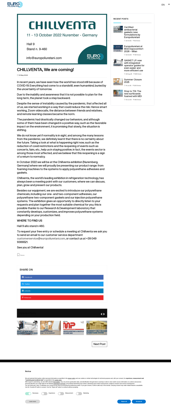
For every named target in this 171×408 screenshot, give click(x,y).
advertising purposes (59, 383)
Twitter (26, 284)
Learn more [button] (32, 401)
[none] (164, 4)
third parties (56, 382)
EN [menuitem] (163, 4)
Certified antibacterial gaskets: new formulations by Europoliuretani (132, 32)
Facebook (27, 277)
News (22, 255)
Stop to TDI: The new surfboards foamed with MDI (133, 93)
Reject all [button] (124, 401)
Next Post (99, 344)
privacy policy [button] (71, 378)
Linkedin (26, 291)
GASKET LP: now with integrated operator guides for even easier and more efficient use (134, 65)
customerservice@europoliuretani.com (41, 238)
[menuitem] (164, 4)
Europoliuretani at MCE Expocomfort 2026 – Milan (133, 48)
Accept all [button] (139, 401)
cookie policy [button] (58, 380)
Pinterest (26, 297)
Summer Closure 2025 (133, 80)
